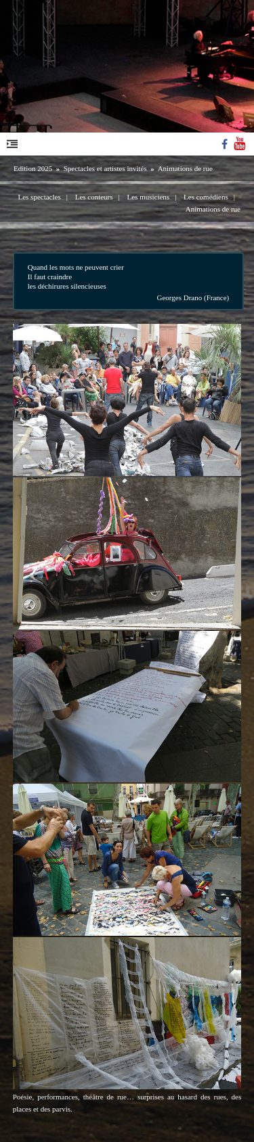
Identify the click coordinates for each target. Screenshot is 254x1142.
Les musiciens (148, 197)
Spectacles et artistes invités (105, 168)
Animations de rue (185, 168)
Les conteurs (94, 197)
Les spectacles (39, 197)
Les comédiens (206, 197)
